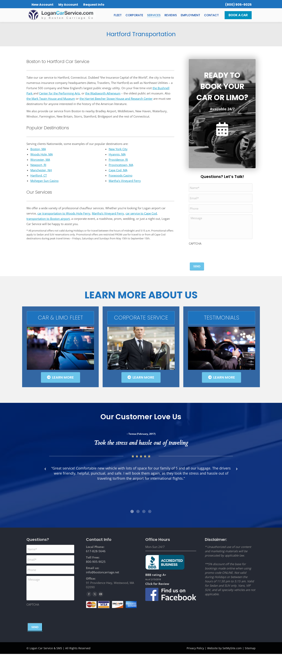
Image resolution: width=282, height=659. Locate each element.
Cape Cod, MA (118, 170)
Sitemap (250, 653)
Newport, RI (38, 165)
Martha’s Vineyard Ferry (125, 181)
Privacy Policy (195, 653)
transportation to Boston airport (48, 219)
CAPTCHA (195, 243)
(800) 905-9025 (238, 4)
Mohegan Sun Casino (44, 181)
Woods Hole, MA (41, 154)
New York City (118, 149)
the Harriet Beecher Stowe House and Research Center (116, 99)
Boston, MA (38, 149)
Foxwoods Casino (120, 175)
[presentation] (218, 253)
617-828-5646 (96, 556)
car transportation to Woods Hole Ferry (63, 213)
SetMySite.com (232, 653)
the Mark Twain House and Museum (50, 99)
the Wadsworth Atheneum (102, 93)
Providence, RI (118, 160)
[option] (98, 469)
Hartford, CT (38, 175)
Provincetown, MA (121, 165)
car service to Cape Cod (141, 213)
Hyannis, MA (117, 154)
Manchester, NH (41, 170)
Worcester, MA (40, 160)
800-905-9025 (96, 567)
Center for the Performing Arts (59, 93)
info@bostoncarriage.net (102, 577)
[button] (45, 471)
